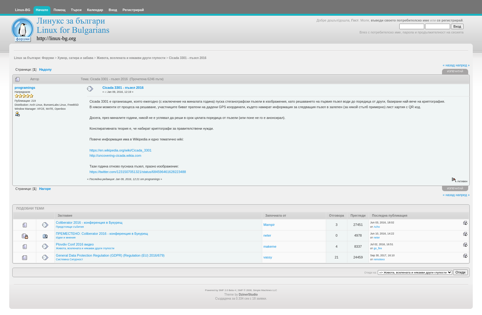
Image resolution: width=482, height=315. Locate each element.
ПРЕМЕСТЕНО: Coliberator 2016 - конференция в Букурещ (102, 233)
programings (25, 87)
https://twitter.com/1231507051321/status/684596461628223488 (137, 172)
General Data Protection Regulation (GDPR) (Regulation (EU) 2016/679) (110, 255)
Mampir (269, 224)
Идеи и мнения (66, 237)
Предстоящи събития (70, 226)
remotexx (379, 259)
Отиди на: (370, 272)
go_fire (377, 248)
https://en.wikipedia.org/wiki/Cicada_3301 (120, 150)
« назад (449, 65)
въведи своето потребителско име (400, 20)
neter (267, 235)
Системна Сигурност (69, 259)
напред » (463, 65)
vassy (267, 257)
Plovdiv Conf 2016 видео (75, 244)
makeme (269, 246)
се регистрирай (450, 20)
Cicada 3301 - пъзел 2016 (123, 87)
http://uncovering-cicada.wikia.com (115, 155)
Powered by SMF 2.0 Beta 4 (220, 290)
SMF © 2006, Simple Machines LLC (257, 290)
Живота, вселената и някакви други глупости (85, 248)
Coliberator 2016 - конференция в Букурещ (89, 222)
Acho (376, 226)
